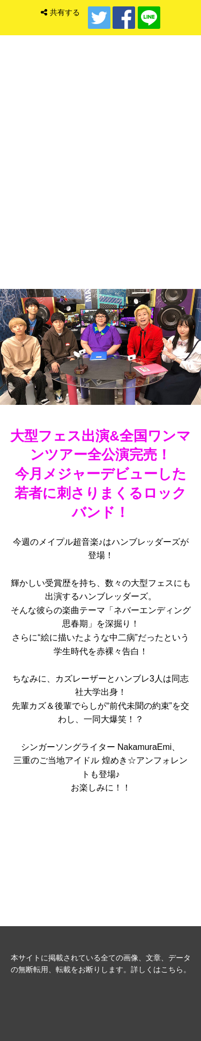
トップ (100, 208)
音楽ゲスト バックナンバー (101, 856)
